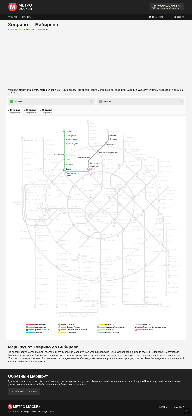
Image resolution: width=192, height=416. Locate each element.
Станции (26, 17)
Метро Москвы (14, 29)
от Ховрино (29, 29)
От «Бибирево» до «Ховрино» (24, 391)
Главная (12, 17)
